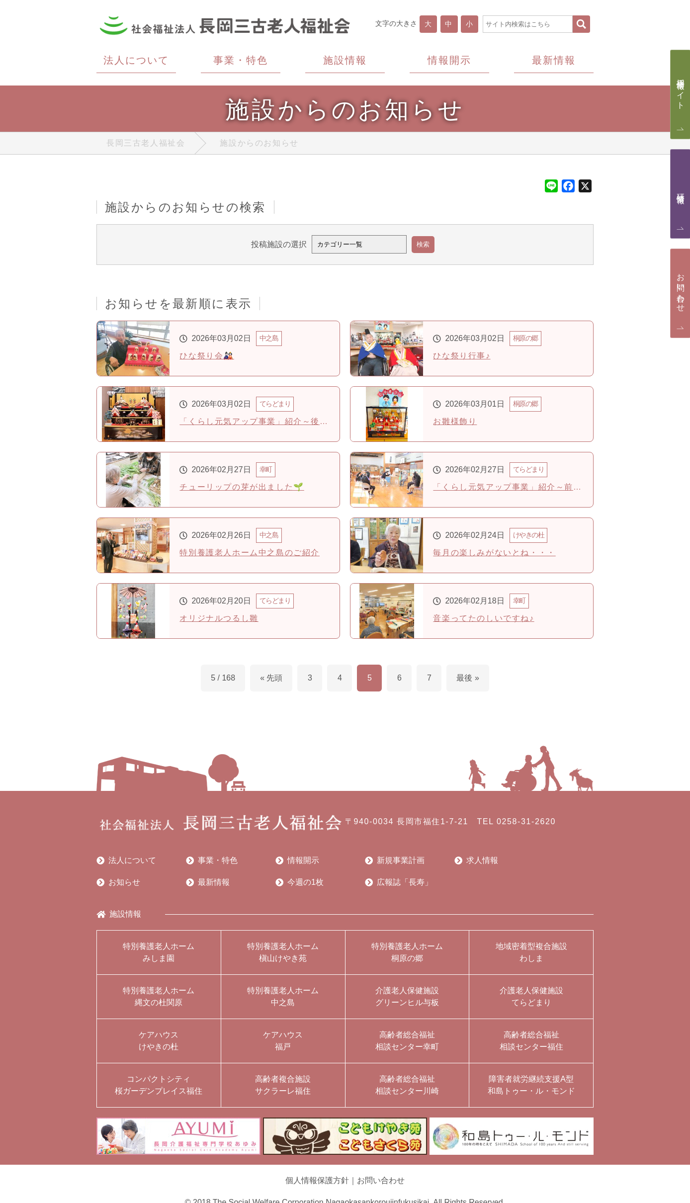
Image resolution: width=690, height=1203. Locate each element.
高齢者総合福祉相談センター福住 (531, 1041)
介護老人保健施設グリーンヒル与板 (407, 996)
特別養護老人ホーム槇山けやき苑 (283, 952)
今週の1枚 (299, 882)
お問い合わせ (381, 1180)
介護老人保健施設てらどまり (531, 996)
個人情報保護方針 (317, 1180)
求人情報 (476, 860)
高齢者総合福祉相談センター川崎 (407, 1085)
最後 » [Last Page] (467, 678)
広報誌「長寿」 (398, 882)
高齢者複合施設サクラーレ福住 (283, 1085)
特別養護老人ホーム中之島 (283, 996)
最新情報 (208, 882)
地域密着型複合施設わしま (531, 952)
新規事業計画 (395, 860)
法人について (126, 860)
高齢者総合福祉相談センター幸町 (407, 1041)
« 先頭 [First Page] (271, 678)
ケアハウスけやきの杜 (158, 1041)
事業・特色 (212, 860)
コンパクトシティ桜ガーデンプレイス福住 (158, 1085)
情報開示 (297, 860)
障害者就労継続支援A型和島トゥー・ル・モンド (531, 1085)
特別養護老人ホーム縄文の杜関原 (158, 996)
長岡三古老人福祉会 (145, 143)
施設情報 (118, 914)
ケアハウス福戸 (283, 1041)
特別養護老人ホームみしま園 (158, 952)
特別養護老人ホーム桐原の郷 (407, 952)
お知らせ (118, 882)
